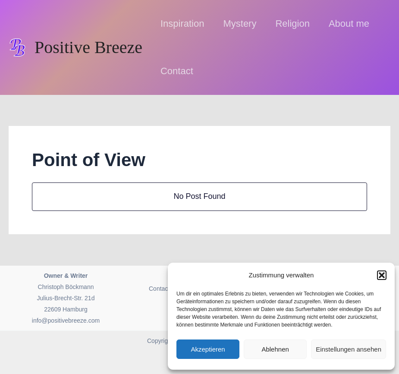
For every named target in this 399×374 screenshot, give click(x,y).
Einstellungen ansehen (348, 349)
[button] (381, 275)
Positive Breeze (88, 47)
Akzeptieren (208, 349)
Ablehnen (275, 349)
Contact (159, 288)
